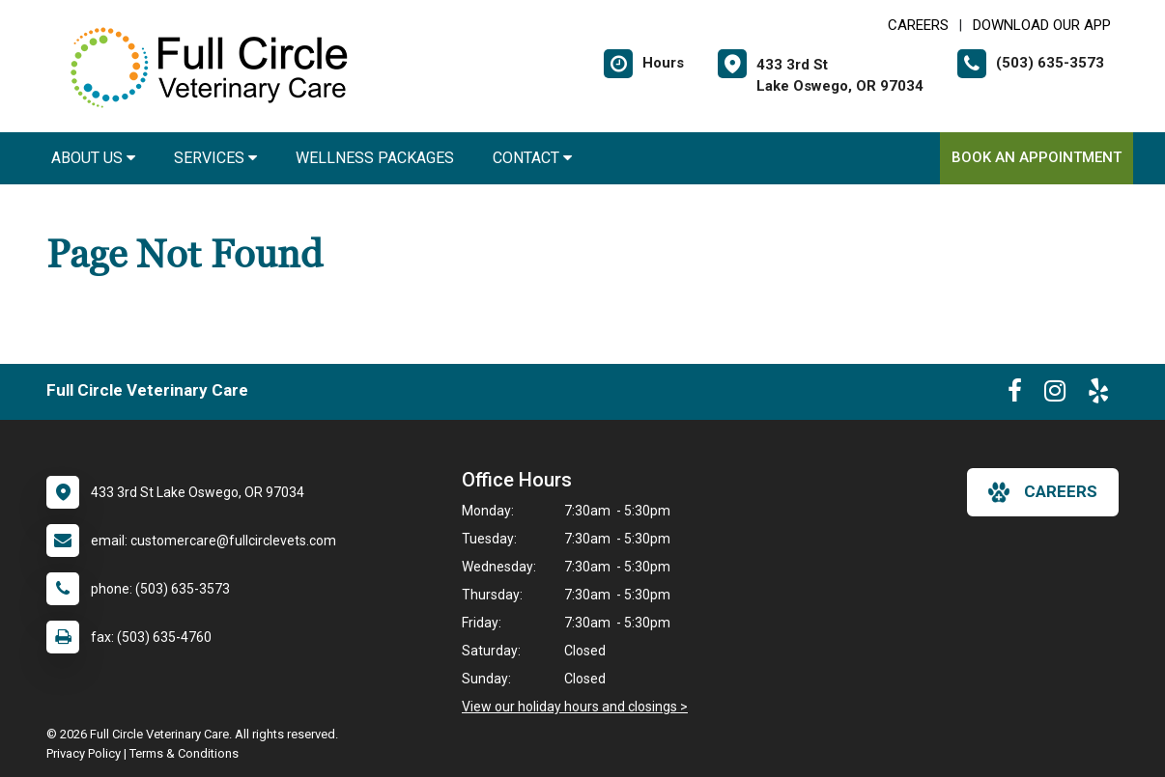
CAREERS (918, 25)
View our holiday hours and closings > (575, 706)
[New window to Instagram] (1055, 394)
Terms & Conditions (184, 753)
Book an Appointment (1037, 157)
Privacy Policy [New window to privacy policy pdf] (83, 753)
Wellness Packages (375, 158)
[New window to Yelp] (1098, 394)
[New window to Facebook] (1015, 394)
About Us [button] (93, 158)
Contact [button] (532, 158)
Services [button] (215, 158)
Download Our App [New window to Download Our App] (1042, 25)
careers (1042, 492)
